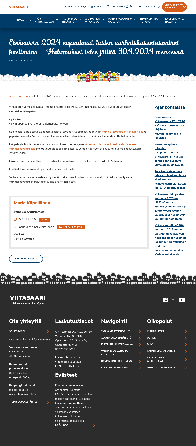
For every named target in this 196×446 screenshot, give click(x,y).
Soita (45, 220)
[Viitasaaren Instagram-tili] (173, 300)
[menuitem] (74, 6)
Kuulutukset (155, 331)
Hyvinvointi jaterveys (149, 20)
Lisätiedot (62, 425)
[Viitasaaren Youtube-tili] (181, 300)
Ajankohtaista (73, 6)
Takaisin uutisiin (26, 259)
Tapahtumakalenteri (161, 351)
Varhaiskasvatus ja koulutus (119, 20)
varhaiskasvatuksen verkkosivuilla (122, 131)
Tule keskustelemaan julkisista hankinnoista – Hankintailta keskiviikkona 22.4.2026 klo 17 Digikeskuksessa (171, 179)
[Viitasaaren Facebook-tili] (165, 300)
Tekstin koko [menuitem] (119, 6)
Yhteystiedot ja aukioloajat (157, 359)
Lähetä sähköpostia (71, 227)
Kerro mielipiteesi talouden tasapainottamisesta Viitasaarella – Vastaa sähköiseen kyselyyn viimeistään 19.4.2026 (169, 155)
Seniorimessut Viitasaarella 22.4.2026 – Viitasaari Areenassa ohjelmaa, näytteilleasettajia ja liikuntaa (170, 127)
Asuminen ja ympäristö (69, 20)
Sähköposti (17, 331)
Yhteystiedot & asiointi (174, 6)
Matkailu (21, 20)
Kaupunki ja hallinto (172, 20)
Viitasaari (15, 96)
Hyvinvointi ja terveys (116, 361)
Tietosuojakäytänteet (24, 402)
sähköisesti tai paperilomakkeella (104, 144)
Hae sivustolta (147, 6)
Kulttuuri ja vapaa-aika (92, 20)
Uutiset (27, 96)
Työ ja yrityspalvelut (44, 20)
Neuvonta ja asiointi (161, 368)
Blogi (150, 344)
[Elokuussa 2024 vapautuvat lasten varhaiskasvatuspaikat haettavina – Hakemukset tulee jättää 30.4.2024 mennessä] (18, 7)
